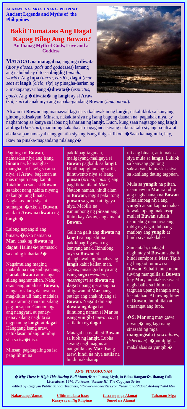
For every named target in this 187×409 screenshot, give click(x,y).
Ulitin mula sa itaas (73, 395)
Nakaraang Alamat (27, 395)
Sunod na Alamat (121, 400)
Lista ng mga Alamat (120, 395)
